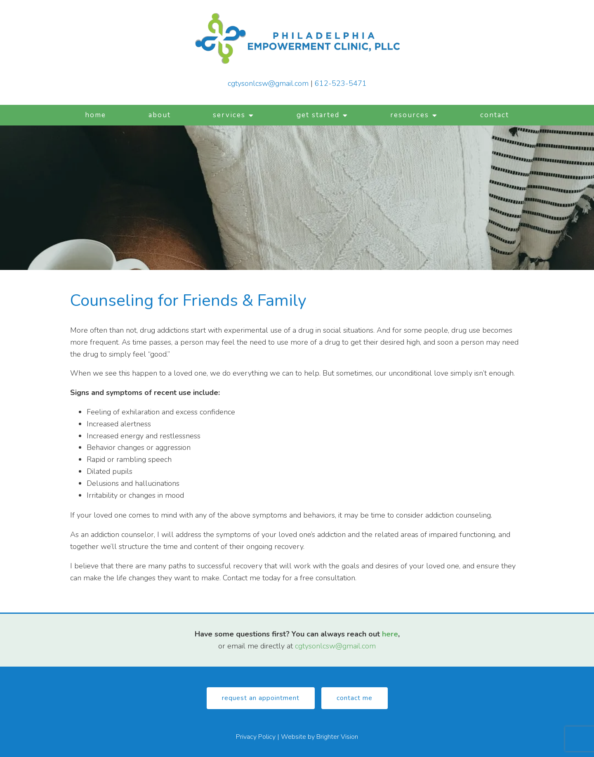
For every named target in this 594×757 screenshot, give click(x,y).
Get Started (318, 115)
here (390, 634)
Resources (409, 115)
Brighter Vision (337, 736)
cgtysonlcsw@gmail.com (268, 83)
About (159, 115)
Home (95, 115)
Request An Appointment (260, 698)
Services (229, 115)
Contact (494, 115)
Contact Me (354, 698)
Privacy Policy (256, 736)
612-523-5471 (341, 83)
